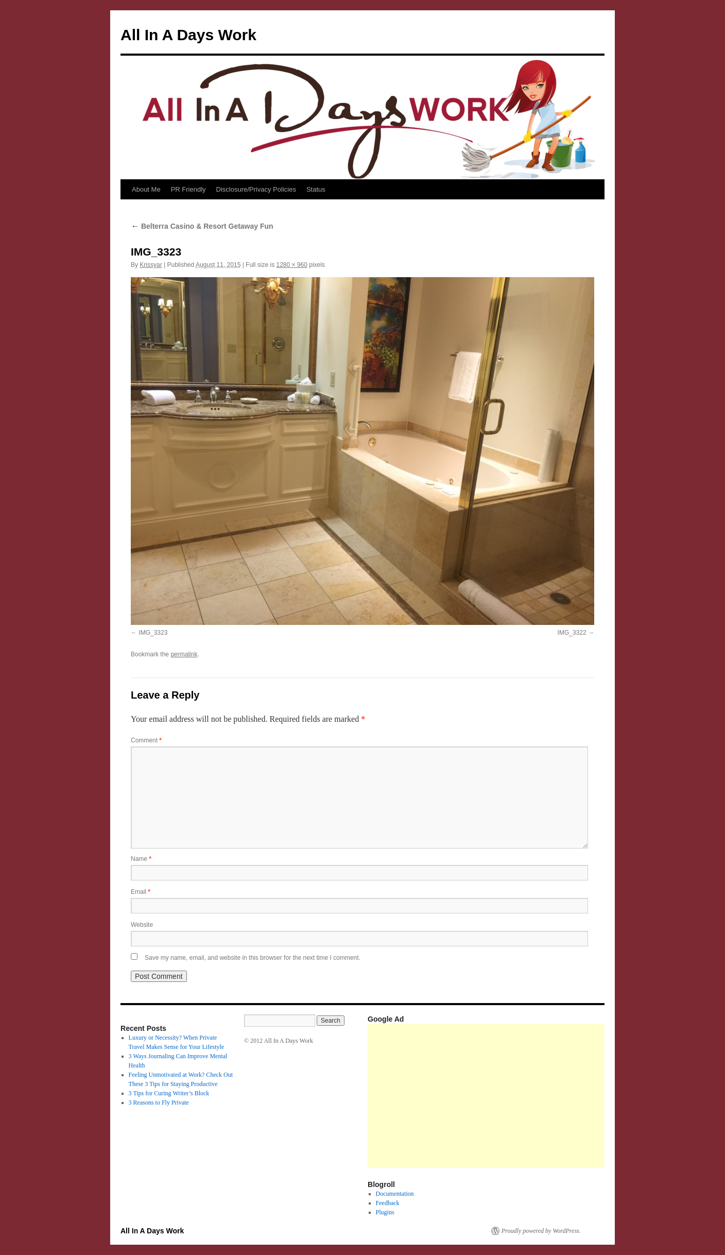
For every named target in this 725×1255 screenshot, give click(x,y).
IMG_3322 (572, 632)
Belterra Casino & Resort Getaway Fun (202, 226)
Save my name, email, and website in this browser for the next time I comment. (252, 957)
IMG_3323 (153, 632)
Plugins (385, 1212)
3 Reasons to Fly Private (159, 1102)
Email (140, 891)
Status (315, 189)
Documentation (395, 1193)
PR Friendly (188, 189)
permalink (183, 654)
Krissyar (151, 264)
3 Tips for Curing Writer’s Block (169, 1093)
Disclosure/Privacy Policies (256, 189)
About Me (146, 189)
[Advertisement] (546, 1096)
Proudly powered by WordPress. (541, 1230)
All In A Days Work (188, 34)
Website (142, 924)
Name (141, 858)
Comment (146, 740)
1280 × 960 (291, 264)
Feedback (388, 1203)
